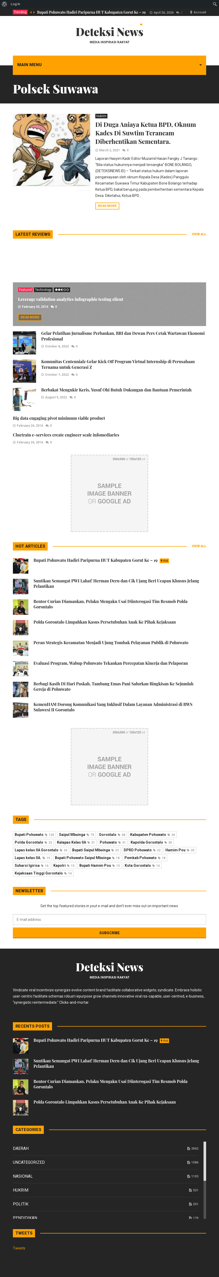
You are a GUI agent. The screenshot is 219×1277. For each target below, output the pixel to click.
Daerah (21, 1148)
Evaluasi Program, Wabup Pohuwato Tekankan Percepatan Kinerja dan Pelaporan (110, 663)
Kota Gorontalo (142, 865)
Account (199, 12)
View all (199, 234)
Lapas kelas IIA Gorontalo (41, 850)
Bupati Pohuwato (34, 835)
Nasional (23, 1176)
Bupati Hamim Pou (99, 865)
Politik (20, 1204)
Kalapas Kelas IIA (76, 842)
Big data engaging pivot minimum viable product (59, 418)
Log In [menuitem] (15, 4)
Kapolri (63, 865)
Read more (107, 206)
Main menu (29, 64)
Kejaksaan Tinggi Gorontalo (43, 873)
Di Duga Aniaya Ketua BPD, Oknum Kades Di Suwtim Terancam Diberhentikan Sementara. (145, 132)
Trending (20, 12)
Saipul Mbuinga (76, 835)
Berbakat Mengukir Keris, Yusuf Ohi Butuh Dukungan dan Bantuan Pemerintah (116, 389)
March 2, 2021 (109, 150)
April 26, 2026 (164, 12)
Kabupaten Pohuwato (152, 835)
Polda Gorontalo (33, 842)
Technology (43, 290)
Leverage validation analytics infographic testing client (70, 299)
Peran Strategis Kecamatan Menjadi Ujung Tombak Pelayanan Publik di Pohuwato (110, 642)
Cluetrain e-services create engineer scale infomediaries (66, 435)
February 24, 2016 (30, 425)
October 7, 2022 (57, 375)
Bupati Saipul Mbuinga (95, 850)
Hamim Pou (179, 850)
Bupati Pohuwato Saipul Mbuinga (87, 858)
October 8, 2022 (57, 346)
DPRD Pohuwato (142, 850)
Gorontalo (112, 835)
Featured (25, 290)
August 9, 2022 (56, 397)
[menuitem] (4, 4)
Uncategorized (29, 1162)
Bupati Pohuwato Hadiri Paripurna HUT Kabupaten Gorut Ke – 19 (91, 12)
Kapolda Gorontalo (151, 842)
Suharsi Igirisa (31, 865)
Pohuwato (113, 842)
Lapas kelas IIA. (32, 858)
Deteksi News (110, 31)
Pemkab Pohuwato (144, 858)
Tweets (19, 1248)
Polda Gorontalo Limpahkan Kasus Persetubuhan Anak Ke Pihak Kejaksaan (104, 622)
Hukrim (101, 116)
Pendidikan (25, 1217)
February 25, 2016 (35, 307)
